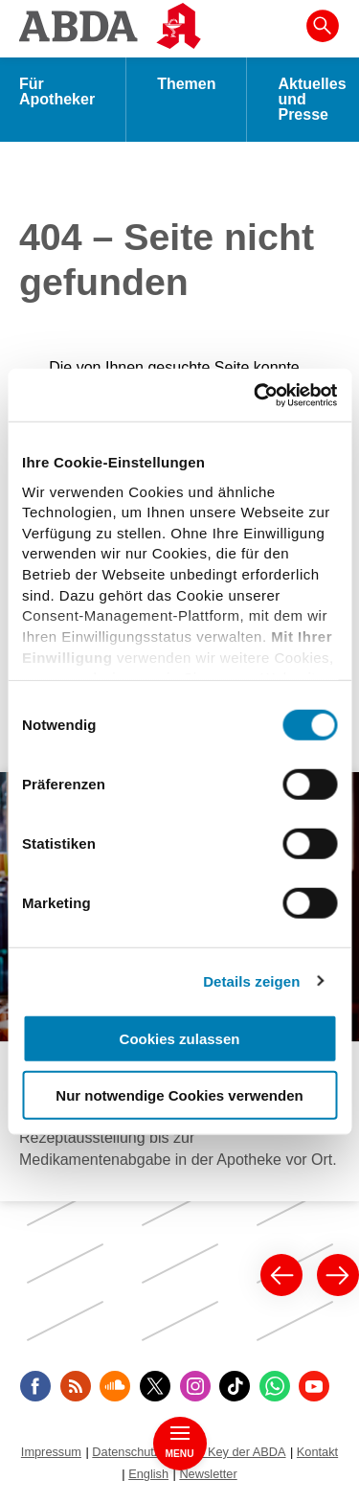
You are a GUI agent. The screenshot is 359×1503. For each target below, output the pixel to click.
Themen (186, 84)
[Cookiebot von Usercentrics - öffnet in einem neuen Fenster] (255, 394)
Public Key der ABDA (228, 1452)
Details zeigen (251, 980)
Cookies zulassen (180, 1039)
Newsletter (207, 1474)
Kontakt (317, 1452)
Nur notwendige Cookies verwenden (179, 1095)
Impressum (51, 1452)
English (148, 1474)
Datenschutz (126, 1452)
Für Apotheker (57, 91)
